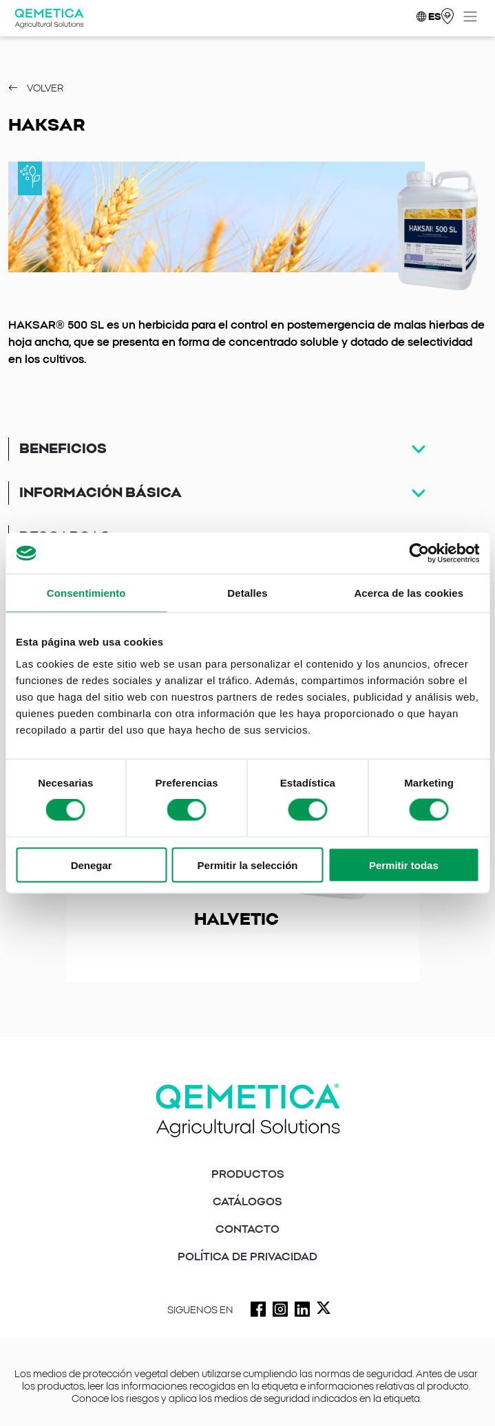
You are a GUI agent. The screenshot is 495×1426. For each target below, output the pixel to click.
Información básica (100, 493)
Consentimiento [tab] (86, 593)
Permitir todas (404, 864)
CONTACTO (247, 1229)
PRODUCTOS (247, 1174)
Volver (35, 89)
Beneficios (63, 449)
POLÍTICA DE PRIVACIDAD (247, 1256)
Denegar (91, 864)
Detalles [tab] (247, 593)
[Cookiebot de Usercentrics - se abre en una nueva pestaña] (419, 553)
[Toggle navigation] (470, 17)
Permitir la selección (248, 864)
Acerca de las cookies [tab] (408, 593)
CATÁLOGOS (247, 1201)
